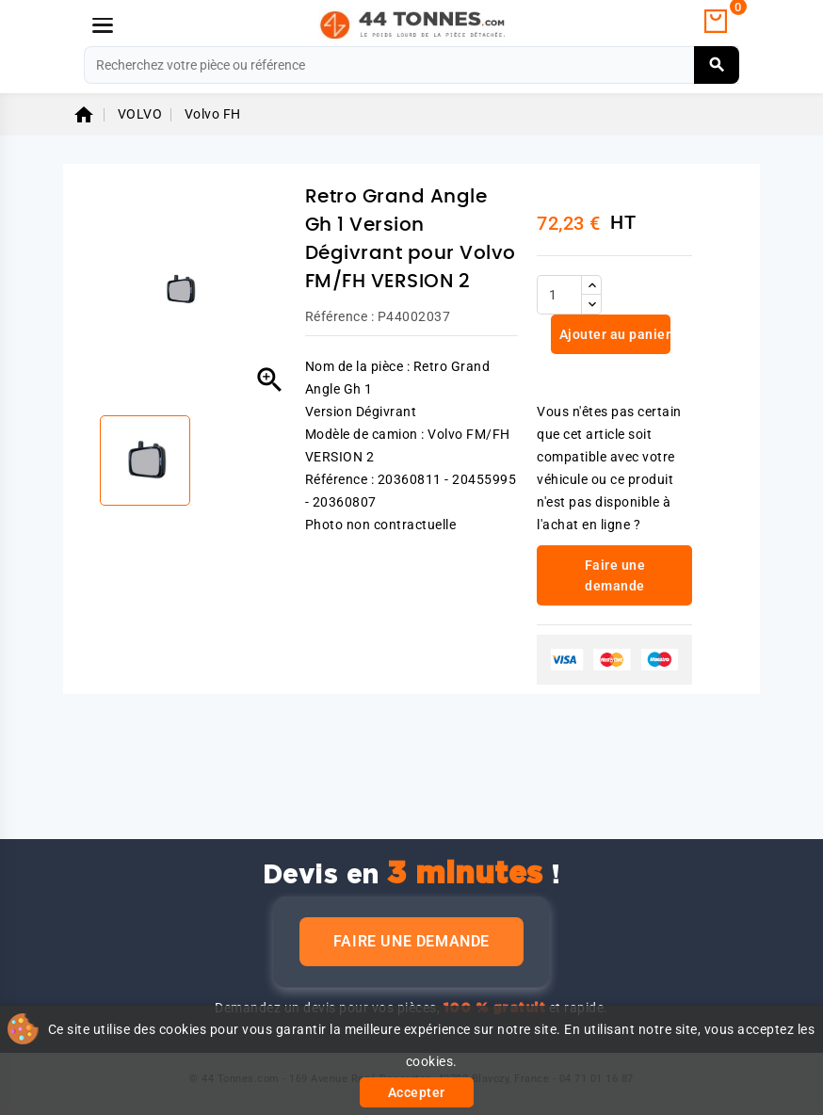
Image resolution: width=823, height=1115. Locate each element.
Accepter (416, 1092)
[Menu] (103, 25)
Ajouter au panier (613, 334)
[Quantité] (559, 295)
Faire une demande (411, 941)
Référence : (340, 316)
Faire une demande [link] (615, 575)
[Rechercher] (411, 65)
